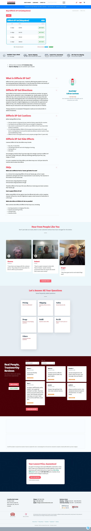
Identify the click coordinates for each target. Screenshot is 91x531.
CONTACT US (42, 2)
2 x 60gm (12, 32)
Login (80, 2)
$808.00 (20, 41)
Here (65, 6)
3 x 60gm (12, 37)
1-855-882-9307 (39, 501)
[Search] (54, 2)
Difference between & (45, 46)
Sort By (27, 360)
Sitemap (57, 521)
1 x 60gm (12, 27)
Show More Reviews (31, 409)
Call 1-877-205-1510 (35, 477)
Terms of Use (34, 521)
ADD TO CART (41, 27)
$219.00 (20, 27)
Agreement (52, 521)
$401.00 (20, 32)
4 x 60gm (12, 41)
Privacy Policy (41, 521)
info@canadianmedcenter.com (45, 502)
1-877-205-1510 (40, 499)
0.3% (9, 15)
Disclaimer (47, 521)
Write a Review (14, 384)
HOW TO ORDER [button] (27, 2)
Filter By (43, 360)
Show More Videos (45, 280)
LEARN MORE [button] (35, 2)
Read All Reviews (14, 388)
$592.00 (20, 37)
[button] (32, 78)
